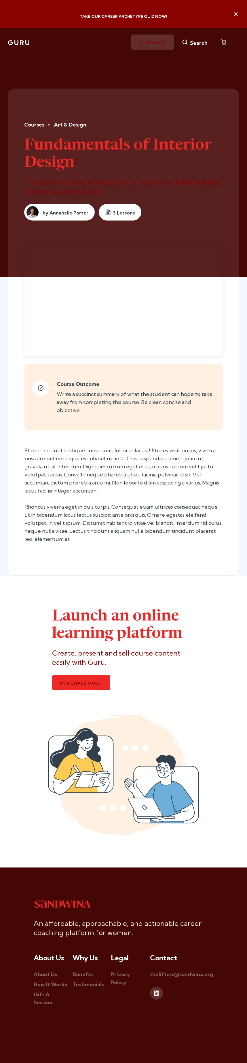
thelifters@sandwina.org (181, 974)
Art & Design (70, 124)
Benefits (83, 974)
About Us (45, 974)
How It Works (50, 984)
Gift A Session (43, 998)
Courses (34, 124)
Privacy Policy (120, 978)
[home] (18, 42)
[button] (223, 42)
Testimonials (88, 984)
